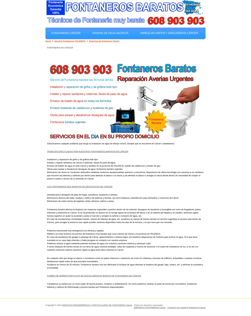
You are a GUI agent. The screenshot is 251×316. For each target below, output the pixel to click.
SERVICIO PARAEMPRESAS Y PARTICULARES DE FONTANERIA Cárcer (97, 305)
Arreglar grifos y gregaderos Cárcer (169, 33)
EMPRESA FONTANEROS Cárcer (150, 307)
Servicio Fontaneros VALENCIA (69, 41)
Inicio (48, 41)
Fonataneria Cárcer (66, 33)
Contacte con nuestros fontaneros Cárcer (186, 307)
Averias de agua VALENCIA (110, 33)
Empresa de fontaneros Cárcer (104, 41)
